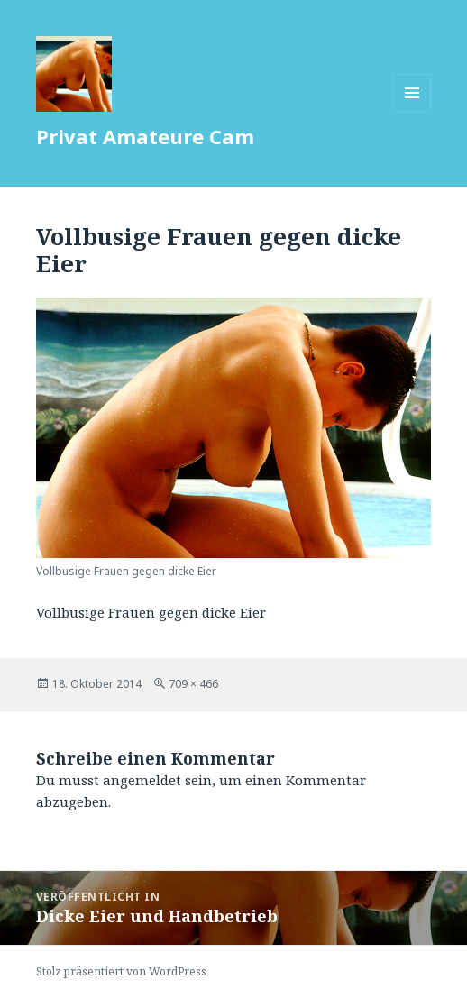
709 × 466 (193, 683)
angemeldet (142, 780)
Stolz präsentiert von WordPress (121, 971)
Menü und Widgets (412, 111)
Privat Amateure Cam (145, 136)
